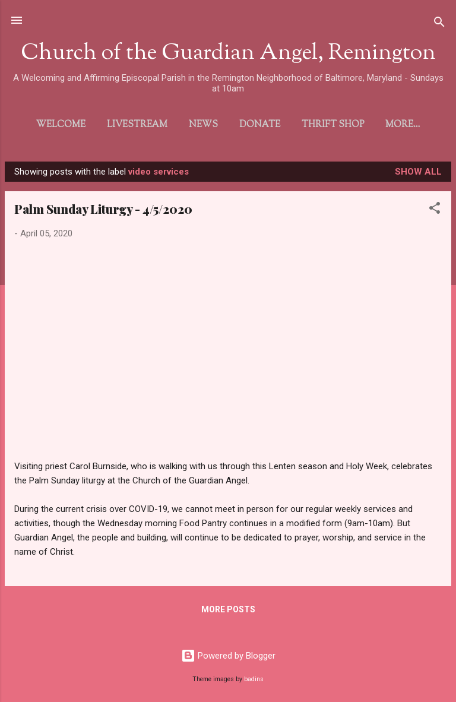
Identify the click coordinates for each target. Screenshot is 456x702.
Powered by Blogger (228, 655)
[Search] (439, 24)
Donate (247, 125)
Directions (403, 125)
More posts (228, 611)
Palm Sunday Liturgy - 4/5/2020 (103, 211)
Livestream (124, 125)
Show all (418, 174)
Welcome (48, 125)
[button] (435, 212)
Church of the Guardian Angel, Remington (228, 53)
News (190, 125)
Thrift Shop (320, 125)
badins (254, 679)
